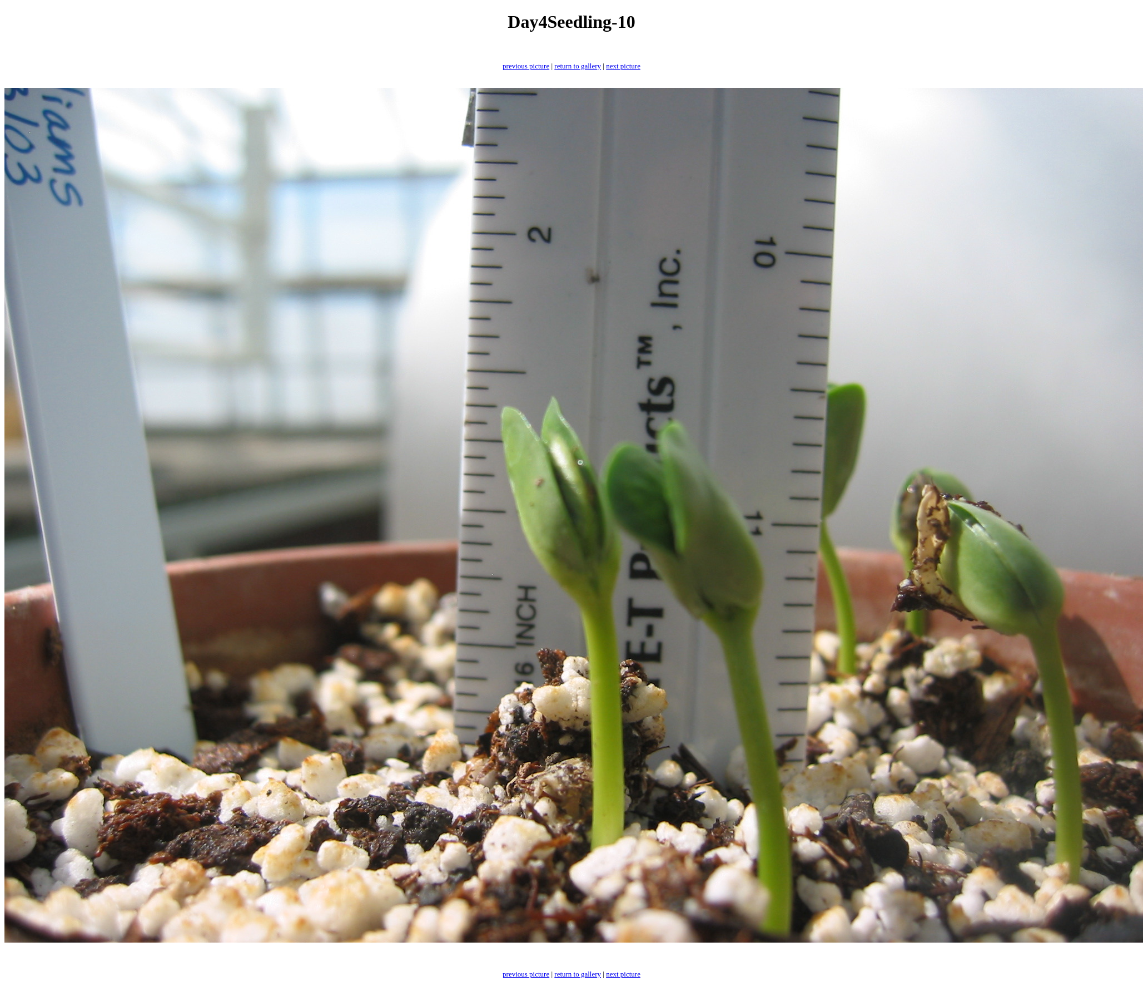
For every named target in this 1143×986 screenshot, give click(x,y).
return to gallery (577, 66)
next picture (623, 66)
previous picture (526, 66)
